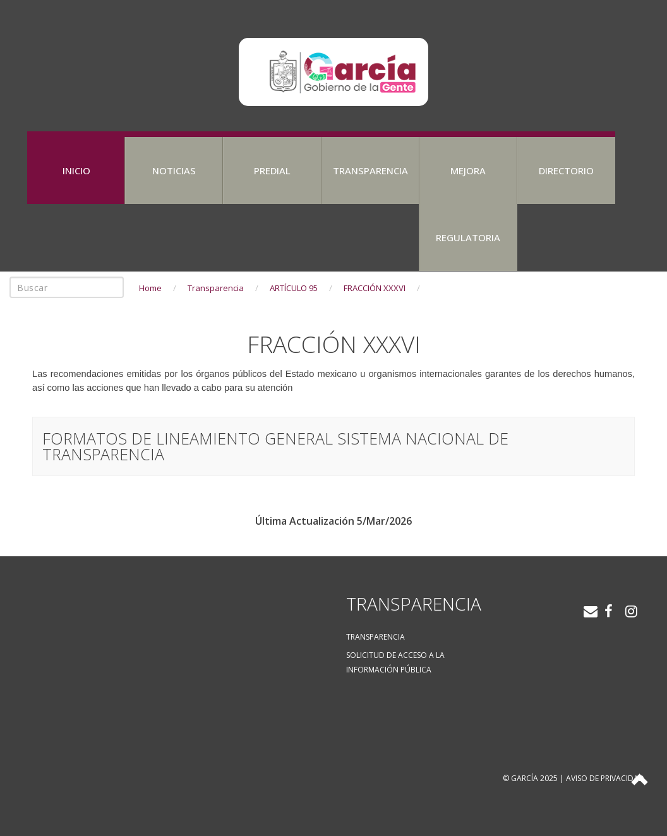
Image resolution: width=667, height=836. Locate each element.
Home (150, 288)
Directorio (566, 170)
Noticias (174, 170)
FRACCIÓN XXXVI (375, 288)
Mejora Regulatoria (468, 204)
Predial (272, 170)
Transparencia (370, 170)
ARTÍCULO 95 (294, 288)
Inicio (76, 170)
